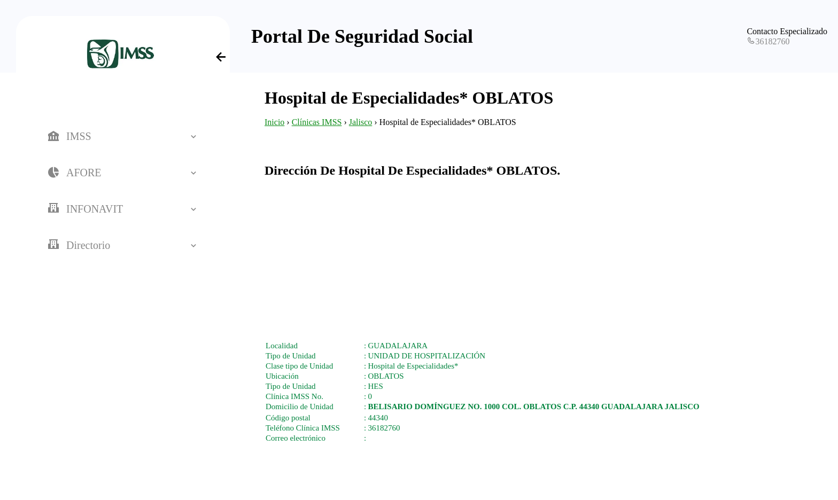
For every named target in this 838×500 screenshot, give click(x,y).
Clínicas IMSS (317, 122)
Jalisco (361, 122)
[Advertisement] (534, 252)
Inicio (274, 122)
